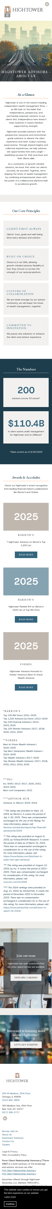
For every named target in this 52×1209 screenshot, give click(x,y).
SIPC (36, 1182)
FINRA (30, 1182)
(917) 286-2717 (11, 1112)
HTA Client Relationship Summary (19, 1170)
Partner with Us (10, 1131)
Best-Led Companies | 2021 (17, 790)
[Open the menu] (7, 15)
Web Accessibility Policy (14, 1154)
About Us (7, 1134)
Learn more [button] (10, 1197)
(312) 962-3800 (11, 1100)
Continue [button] (10, 1204)
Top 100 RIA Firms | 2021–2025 (19, 715)
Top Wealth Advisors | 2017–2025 (21, 757)
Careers (6, 1144)
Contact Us (8, 1141)
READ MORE (26, 554)
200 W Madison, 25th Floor (16, 1093)
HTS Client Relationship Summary (19, 1173)
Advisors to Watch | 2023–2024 (20, 802)
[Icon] (47, 4)
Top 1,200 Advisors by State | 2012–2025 (25, 718)
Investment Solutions (12, 1137)
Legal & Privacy (10, 1151)
